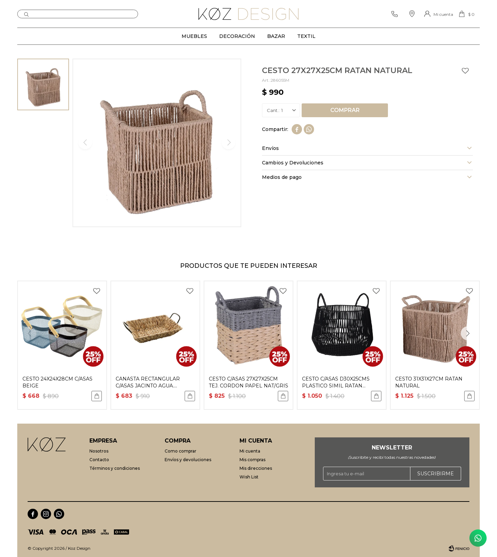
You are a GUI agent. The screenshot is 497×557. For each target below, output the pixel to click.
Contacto (99, 459)
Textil (306, 36)
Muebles (194, 36)
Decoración (237, 36)
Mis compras (252, 459)
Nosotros (98, 451)
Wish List (249, 476)
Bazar (276, 36)
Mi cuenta (250, 451)
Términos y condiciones (114, 468)
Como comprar (180, 451)
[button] (467, 333)
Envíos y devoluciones (188, 459)
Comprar (345, 110)
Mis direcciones (256, 468)
